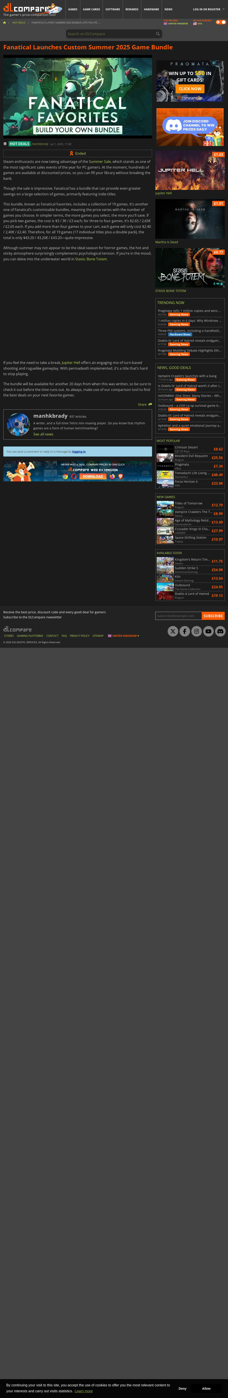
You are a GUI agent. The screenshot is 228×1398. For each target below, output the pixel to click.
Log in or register (206, 9)
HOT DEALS (19, 143)
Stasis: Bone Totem (91, 259)
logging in (79, 451)
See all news (43, 434)
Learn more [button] (84, 1391)
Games (72, 9)
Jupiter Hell (71, 362)
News (168, 9)
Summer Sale (100, 161)
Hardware (151, 9)
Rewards (132, 9)
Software (113, 9)
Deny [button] (182, 1388)
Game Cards (91, 9)
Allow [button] (206, 1388)
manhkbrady (40, 144)
